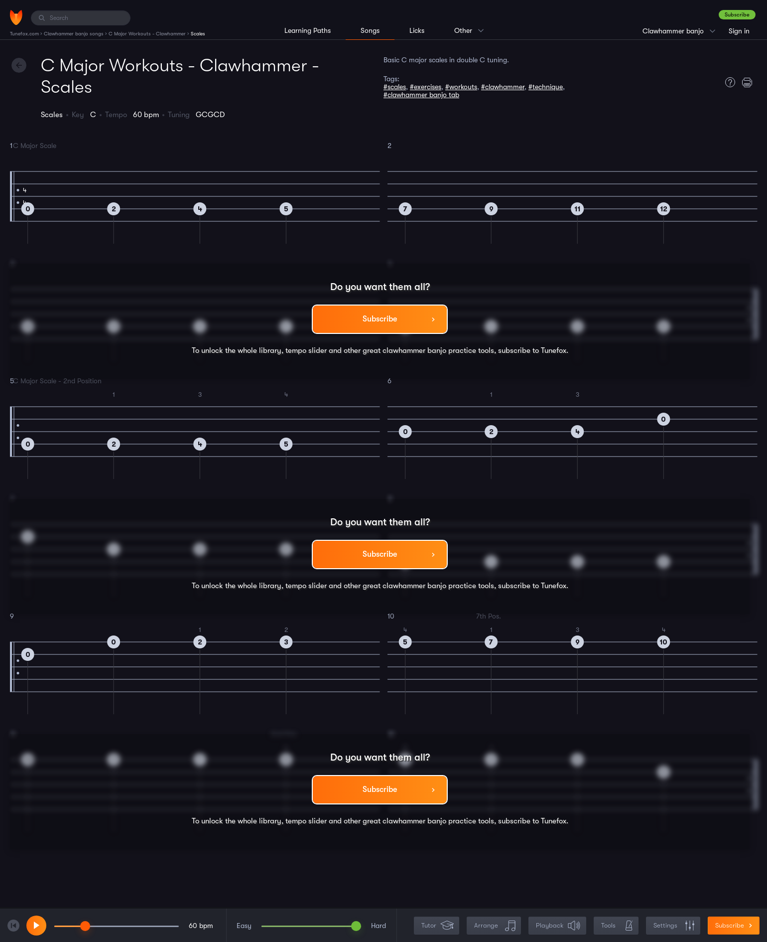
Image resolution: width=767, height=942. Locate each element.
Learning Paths (307, 30)
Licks (416, 30)
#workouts (461, 87)
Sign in (739, 31)
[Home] (16, 17)
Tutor (437, 926)
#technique (545, 87)
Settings (674, 926)
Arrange (494, 926)
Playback (558, 926)
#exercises (425, 87)
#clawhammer (502, 87)
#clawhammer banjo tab (421, 95)
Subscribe (737, 14)
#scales (395, 87)
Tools (617, 926)
